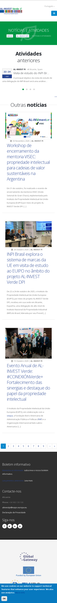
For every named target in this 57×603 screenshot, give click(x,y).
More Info (20, 592)
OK (4, 598)
